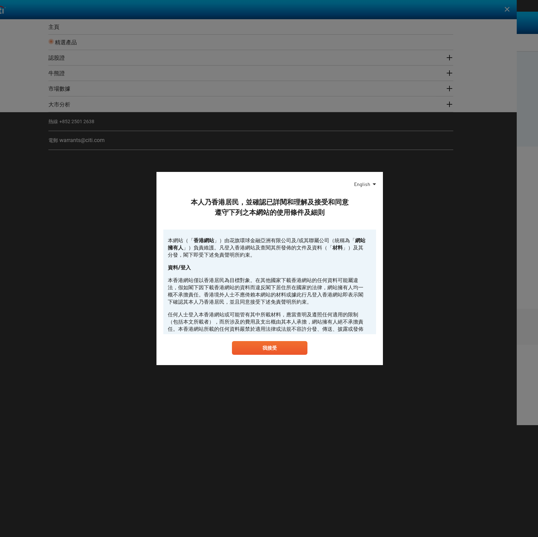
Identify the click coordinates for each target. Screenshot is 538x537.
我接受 (269, 349)
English (362, 183)
